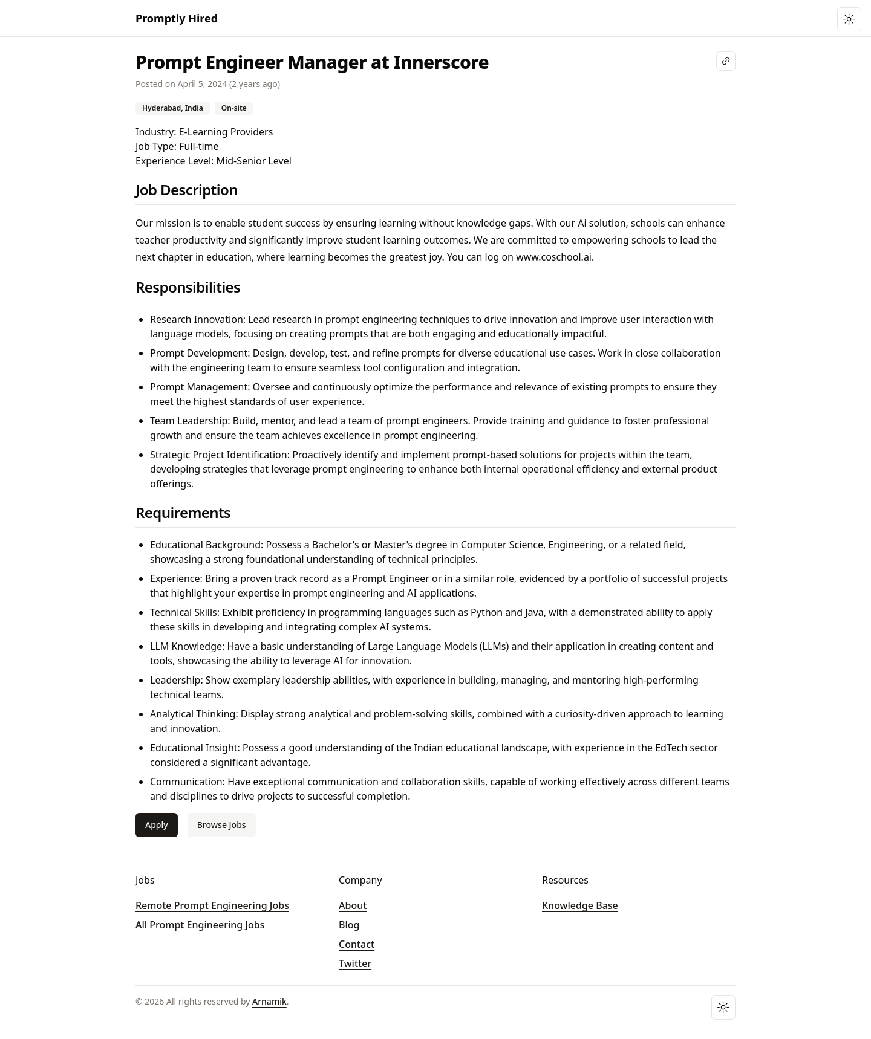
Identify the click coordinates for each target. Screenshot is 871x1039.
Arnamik (269, 1001)
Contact (356, 944)
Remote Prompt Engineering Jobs (212, 905)
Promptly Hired (176, 18)
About (353, 905)
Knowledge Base (580, 905)
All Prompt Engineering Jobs (200, 924)
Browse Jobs (221, 824)
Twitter (355, 963)
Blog (349, 924)
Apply (156, 824)
